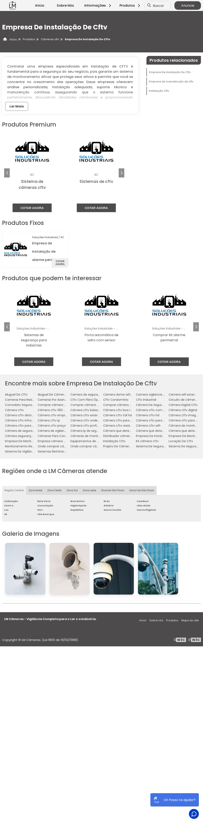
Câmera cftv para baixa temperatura (130, 420)
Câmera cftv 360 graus (55, 410)
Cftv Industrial (146, 400)
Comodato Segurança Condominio (30, 405)
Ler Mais (17, 106)
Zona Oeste (54, 490)
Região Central (14, 490)
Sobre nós (156, 620)
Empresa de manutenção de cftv (171, 81)
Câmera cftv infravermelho (25, 420)
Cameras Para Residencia (23, 400)
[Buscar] (149, 5)
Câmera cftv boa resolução (123, 410)
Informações (98, 5)
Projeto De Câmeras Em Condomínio (130, 446)
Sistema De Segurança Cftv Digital (161, 446)
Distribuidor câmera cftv (121, 436)
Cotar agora (32, 208)
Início (39, 5)
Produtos (130, 5)
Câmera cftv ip (49, 420)
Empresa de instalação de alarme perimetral (47, 251)
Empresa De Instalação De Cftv (170, 72)
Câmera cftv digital (183, 410)
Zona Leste (89, 490)
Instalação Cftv (159, 91)
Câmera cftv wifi (148, 426)
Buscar (158, 5)
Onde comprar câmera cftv (58, 446)
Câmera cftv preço (52, 426)
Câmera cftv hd (147, 415)
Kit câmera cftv (147, 441)
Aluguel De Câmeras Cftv (56, 394)
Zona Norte (35, 490)
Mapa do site (190, 620)
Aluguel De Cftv (16, 394)
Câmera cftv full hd (117, 415)
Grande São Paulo (112, 490)
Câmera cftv (14, 410)
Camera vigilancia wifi (152, 394)
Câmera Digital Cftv (183, 405)
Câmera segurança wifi (22, 436)
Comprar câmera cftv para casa (127, 405)
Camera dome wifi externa (122, 394)
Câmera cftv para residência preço (30, 426)
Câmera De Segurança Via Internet (161, 405)
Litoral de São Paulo (141, 490)
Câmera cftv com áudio (153, 410)
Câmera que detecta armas (123, 431)
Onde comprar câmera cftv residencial (99, 446)
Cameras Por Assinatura (55, 400)
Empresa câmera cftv (54, 441)
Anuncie (187, 5)
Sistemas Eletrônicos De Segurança (63, 451)
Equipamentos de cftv (86, 441)
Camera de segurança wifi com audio (98, 394)
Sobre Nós (65, 5)
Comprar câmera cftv (54, 405)
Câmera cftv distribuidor (23, 415)
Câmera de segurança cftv (25, 431)
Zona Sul (72, 490)
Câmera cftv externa (85, 415)
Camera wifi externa (183, 394)
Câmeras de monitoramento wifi (94, 436)
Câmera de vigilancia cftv (56, 431)
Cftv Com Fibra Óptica (86, 400)
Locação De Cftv (181, 441)
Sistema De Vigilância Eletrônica (28, 451)
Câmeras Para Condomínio (57, 436)
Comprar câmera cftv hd (88, 405)
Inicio (142, 620)
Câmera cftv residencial (120, 426)
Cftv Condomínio (115, 400)
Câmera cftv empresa (54, 415)
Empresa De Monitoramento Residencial (34, 441)
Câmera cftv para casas (154, 420)
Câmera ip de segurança (88, 431)
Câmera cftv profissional (88, 426)
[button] (121, 172)
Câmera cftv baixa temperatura (93, 410)
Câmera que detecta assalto (157, 431)
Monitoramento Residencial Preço (29, 446)
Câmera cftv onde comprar (90, 420)
